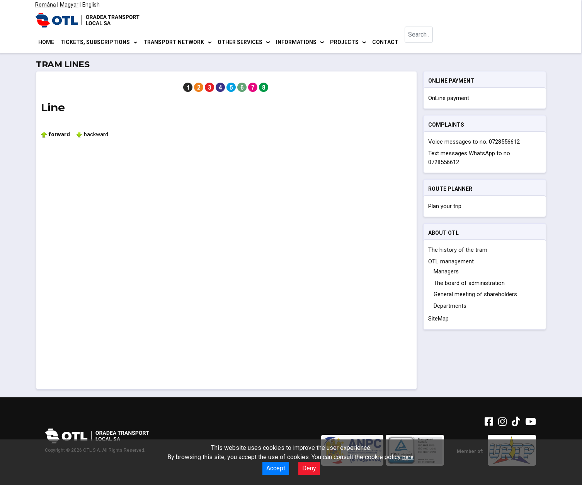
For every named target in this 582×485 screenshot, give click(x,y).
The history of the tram (457, 251)
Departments (450, 307)
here (408, 457)
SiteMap (438, 320)
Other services (240, 42)
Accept (275, 468)
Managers (446, 273)
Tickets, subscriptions (95, 42)
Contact (385, 42)
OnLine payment (448, 99)
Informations (296, 42)
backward (92, 135)
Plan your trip (444, 207)
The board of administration (469, 284)
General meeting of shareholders (475, 295)
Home (46, 42)
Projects (344, 42)
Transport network (173, 42)
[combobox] (424, 42)
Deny (309, 468)
